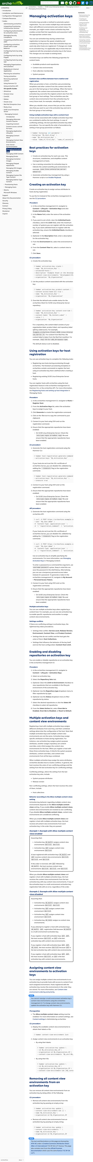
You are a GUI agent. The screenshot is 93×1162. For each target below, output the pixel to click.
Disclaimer (6, 211)
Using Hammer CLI (10, 83)
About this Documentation (11, 198)
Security (5, 201)
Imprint (5, 214)
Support (5, 195)
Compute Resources (9, 18)
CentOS (6, 96)
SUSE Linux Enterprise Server (54, 7)
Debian (6, 99)
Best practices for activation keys (84, 15)
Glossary (5, 203)
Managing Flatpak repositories (12, 164)
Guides (4, 21)
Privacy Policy (7, 208)
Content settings (39, 1019)
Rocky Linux (8, 107)
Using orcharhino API (11, 86)
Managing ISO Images (14, 168)
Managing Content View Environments (14, 141)
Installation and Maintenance (12, 13)
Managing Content (11, 114)
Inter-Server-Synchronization (11, 145)
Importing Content (12, 124)
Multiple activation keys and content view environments (85, 36)
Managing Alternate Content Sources (13, 120)
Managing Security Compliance (10, 36)
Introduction (6, 10)
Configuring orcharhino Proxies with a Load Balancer (12, 46)
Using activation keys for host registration (84, 24)
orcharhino (5, 8)
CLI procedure (40, 198)
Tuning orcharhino (10, 76)
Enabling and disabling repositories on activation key (83, 30)
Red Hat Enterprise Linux (12, 104)
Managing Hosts (10, 187)
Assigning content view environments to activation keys (85, 41)
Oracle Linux (8, 102)
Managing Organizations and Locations (12, 65)
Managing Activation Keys (14, 150)
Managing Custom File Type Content (14, 176)
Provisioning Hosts (11, 184)
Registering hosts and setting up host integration (50, 390)
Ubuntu (6, 190)
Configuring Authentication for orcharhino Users (13, 32)
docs (87, 8)
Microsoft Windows (10, 192)
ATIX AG (34, 1143)
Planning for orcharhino (12, 73)
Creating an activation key (83, 19)
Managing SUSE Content (14, 154)
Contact (5, 206)
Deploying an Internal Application (11, 70)
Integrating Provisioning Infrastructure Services (12, 27)
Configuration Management (12, 16)
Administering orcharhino (12, 24)
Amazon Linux (8, 94)
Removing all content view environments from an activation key (85, 47)
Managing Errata (12, 156)
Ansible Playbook (54, 177)
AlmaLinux (7, 91)
